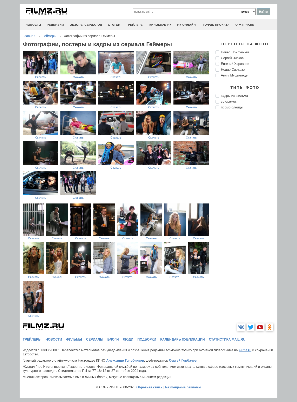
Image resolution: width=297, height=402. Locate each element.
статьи (114, 24)
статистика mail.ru (227, 339)
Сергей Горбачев (183, 360)
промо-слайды (232, 107)
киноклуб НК (160, 24)
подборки (146, 339)
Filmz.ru (245, 350)
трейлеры (135, 24)
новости (33, 24)
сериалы (94, 339)
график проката (216, 24)
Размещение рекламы (183, 387)
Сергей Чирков (232, 58)
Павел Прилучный (235, 52)
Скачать (40, 77)
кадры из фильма (234, 96)
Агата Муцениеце (234, 75)
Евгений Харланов (235, 64)
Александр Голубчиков (125, 360)
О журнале (244, 24)
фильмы (74, 339)
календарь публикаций (182, 339)
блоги (113, 339)
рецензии (55, 24)
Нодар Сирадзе (233, 69)
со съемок (228, 101)
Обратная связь (149, 387)
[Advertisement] (246, 181)
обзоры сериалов (86, 24)
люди (128, 339)
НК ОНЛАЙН (186, 24)
